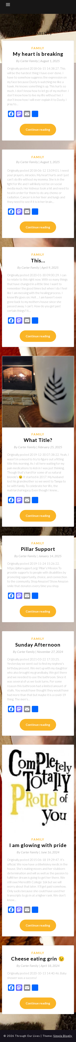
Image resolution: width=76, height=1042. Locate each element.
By (28, 61)
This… (38, 260)
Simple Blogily (62, 1035)
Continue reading (38, 129)
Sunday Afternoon (37, 645)
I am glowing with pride (38, 845)
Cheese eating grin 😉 (38, 959)
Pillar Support (38, 549)
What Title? (38, 440)
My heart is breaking (38, 54)
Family (37, 48)
